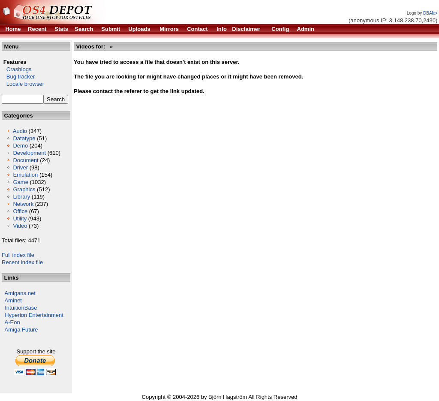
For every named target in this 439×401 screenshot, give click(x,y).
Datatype (24, 138)
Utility (20, 218)
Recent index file (22, 262)
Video (20, 226)
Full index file (18, 255)
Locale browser (23, 84)
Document (25, 160)
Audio (20, 131)
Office (20, 211)
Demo (20, 145)
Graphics (24, 189)
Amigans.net (20, 293)
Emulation (25, 175)
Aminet (13, 300)
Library (21, 196)
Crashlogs (16, 69)
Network (23, 204)
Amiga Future (21, 329)
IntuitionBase (21, 308)
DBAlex (430, 13)
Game (20, 182)
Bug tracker (18, 76)
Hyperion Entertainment (34, 315)
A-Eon (12, 322)
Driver (20, 167)
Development (29, 153)
